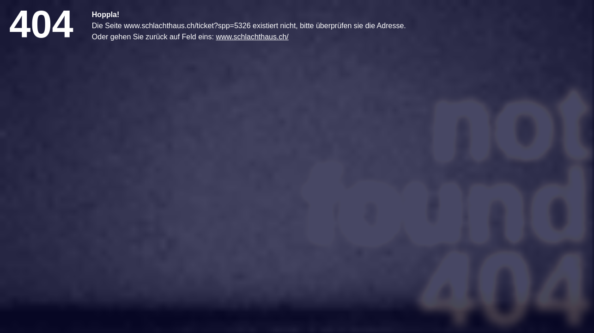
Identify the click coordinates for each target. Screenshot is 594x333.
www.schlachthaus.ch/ (252, 37)
